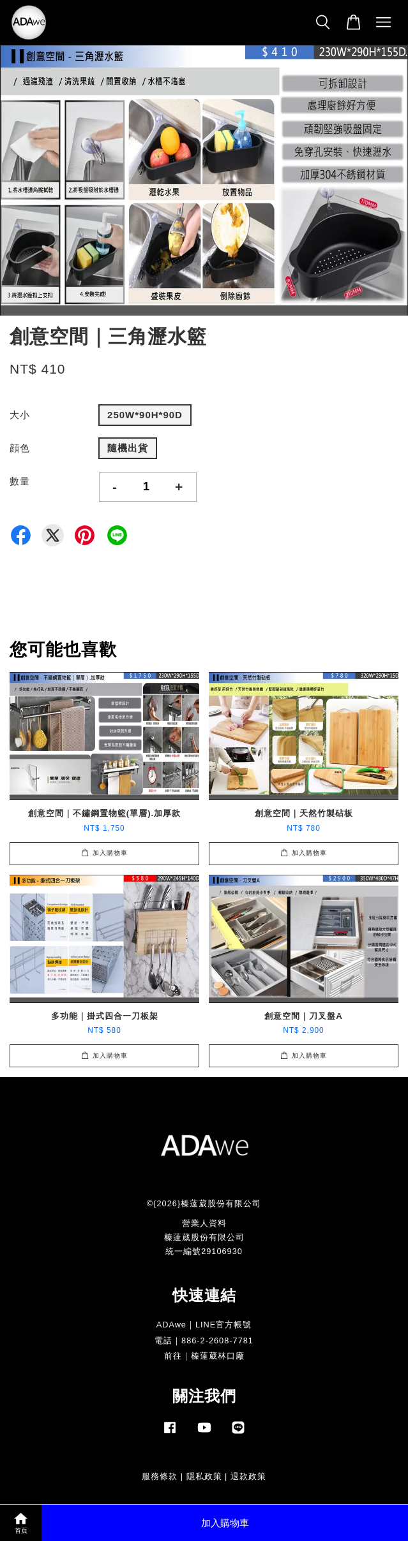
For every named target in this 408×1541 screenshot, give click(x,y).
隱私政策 (204, 1476)
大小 (20, 414)
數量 (20, 481)
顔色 (20, 447)
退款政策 (248, 1476)
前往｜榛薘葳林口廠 (204, 1356)
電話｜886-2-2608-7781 (204, 1340)
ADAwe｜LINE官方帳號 (204, 1324)
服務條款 (160, 1476)
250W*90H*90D (145, 414)
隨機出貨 (127, 447)
